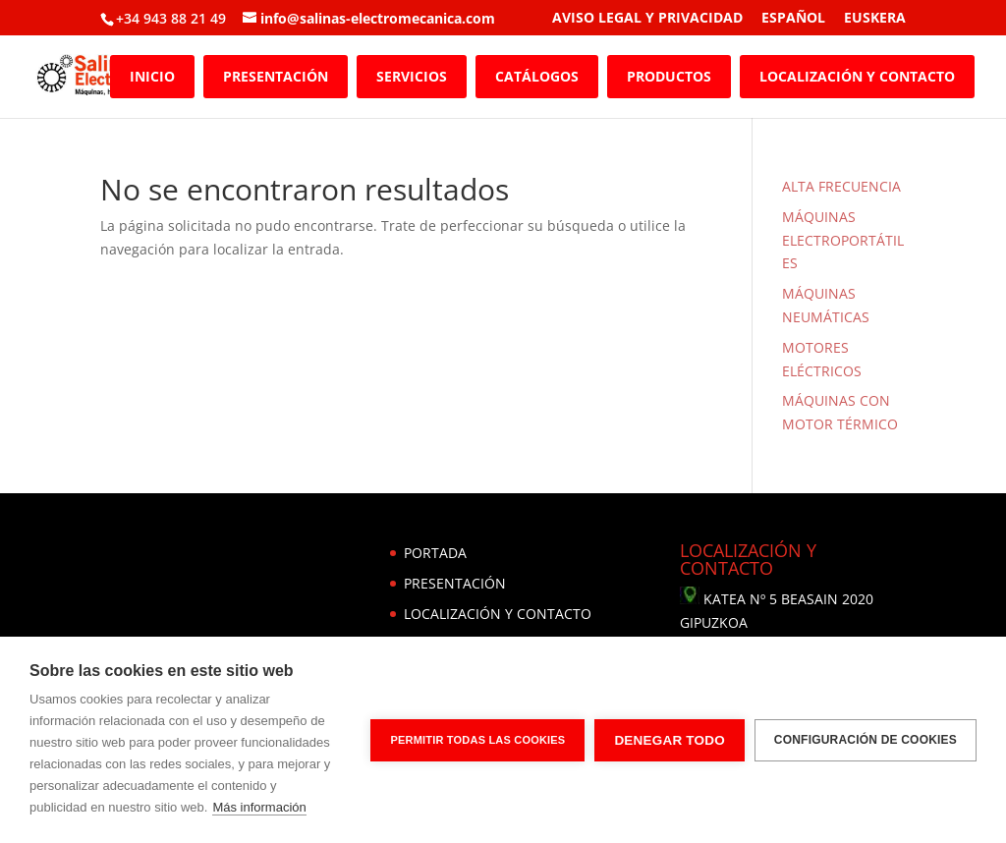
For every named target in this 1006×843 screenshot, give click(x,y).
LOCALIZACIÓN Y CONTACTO (857, 76)
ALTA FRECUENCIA (841, 186)
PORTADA (435, 552)
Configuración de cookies (865, 740)
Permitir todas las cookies (477, 740)
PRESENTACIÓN (275, 76)
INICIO (152, 76)
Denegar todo (669, 740)
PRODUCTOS (669, 76)
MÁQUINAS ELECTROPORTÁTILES (843, 240)
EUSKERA (875, 19)
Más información (259, 807)
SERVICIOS (411, 76)
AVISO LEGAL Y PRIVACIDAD (647, 19)
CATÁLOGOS (537, 76)
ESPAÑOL (793, 19)
